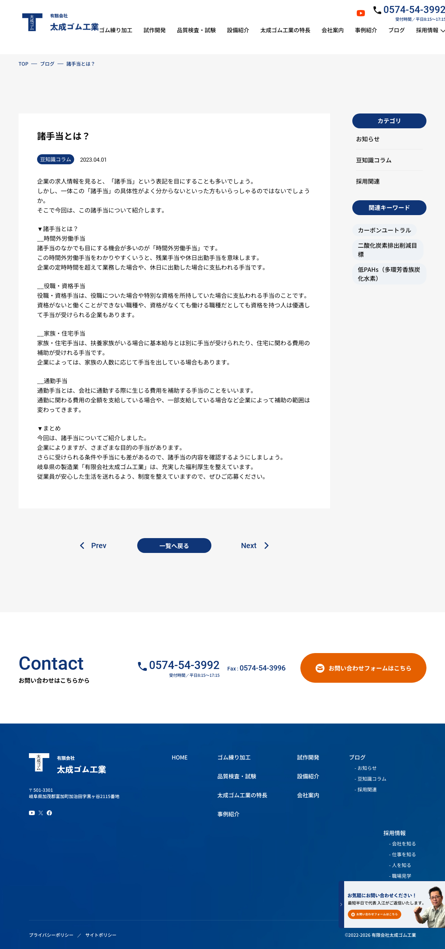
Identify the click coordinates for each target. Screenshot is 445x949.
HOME (180, 757)
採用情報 (394, 833)
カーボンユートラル (384, 229)
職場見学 (401, 876)
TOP (23, 63)
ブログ (47, 63)
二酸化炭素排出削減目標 (387, 249)
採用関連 (368, 181)
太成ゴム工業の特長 (242, 795)
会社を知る (404, 843)
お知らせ (368, 138)
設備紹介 (308, 776)
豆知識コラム (374, 159)
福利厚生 (197, 466)
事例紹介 (228, 814)
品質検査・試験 (236, 776)
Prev (98, 545)
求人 (61, 181)
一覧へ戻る (174, 545)
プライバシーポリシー (51, 935)
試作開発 (308, 757)
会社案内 (308, 795)
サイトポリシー (100, 935)
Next (249, 545)
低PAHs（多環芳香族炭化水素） (389, 274)
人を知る (401, 865)
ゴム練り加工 (234, 757)
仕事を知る (404, 854)
